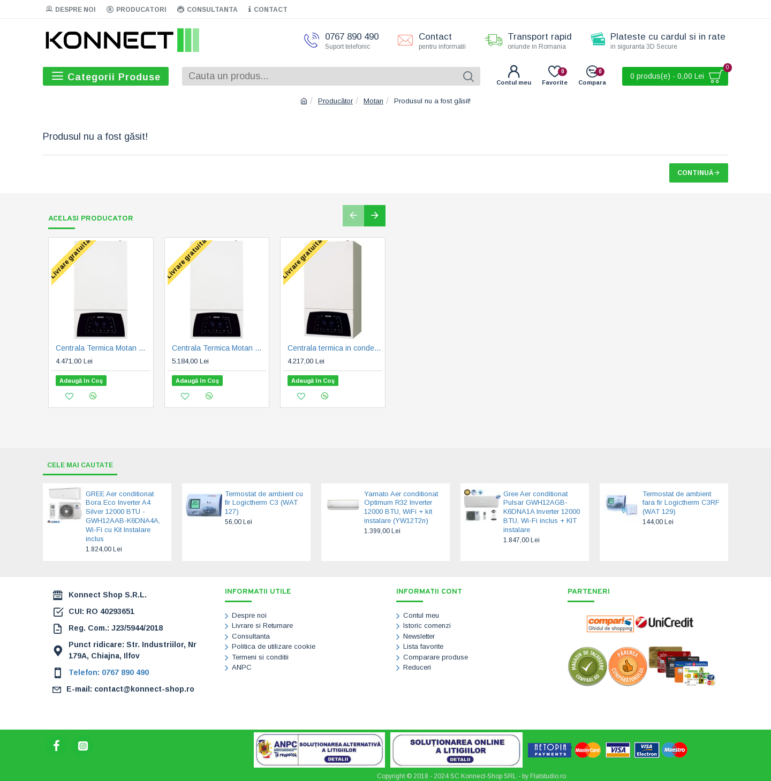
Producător (335, 101)
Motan (373, 101)
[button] (353, 215)
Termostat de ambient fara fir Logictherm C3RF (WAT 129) (681, 500)
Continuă (695, 173)
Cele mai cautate (85, 461)
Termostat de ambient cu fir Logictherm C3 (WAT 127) (264, 500)
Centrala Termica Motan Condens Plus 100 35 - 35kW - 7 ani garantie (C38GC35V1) (219, 348)
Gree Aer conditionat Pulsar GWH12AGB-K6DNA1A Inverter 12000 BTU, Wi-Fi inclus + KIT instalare (541, 509)
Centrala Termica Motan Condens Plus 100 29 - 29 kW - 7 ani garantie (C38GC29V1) (103, 348)
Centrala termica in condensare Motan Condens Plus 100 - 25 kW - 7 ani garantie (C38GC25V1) (335, 348)
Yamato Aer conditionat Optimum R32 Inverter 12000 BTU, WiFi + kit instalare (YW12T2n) (401, 504)
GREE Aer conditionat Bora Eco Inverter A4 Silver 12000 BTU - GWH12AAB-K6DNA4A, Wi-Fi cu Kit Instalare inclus (123, 513)
